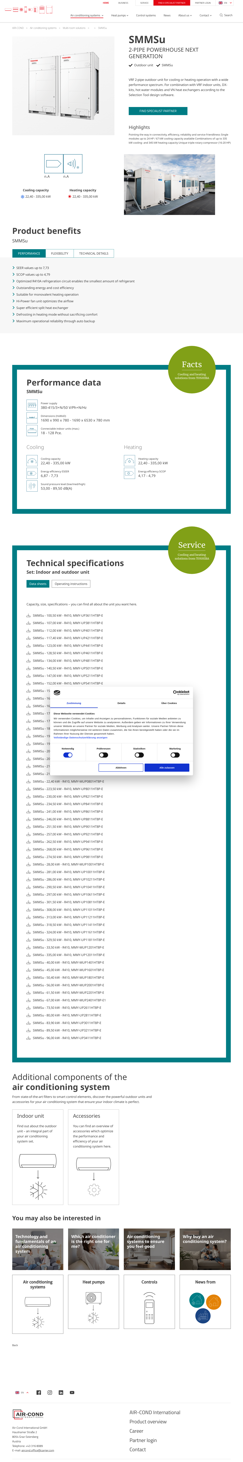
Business (121, 2)
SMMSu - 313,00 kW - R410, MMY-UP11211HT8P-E (69, 918)
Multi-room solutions (74, 28)
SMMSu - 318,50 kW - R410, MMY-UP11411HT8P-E (69, 925)
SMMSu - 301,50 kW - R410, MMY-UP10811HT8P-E (69, 902)
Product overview (150, 1424)
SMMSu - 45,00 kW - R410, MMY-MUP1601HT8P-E (68, 970)
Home (103, 2)
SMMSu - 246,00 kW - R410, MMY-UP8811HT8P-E (68, 819)
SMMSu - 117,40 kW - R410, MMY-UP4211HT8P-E (68, 638)
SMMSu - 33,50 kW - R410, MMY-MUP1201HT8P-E (68, 948)
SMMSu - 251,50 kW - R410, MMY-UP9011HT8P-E (68, 827)
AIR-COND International (158, 1414)
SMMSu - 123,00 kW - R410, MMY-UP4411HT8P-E (68, 646)
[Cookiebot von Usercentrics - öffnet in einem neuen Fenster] (175, 692)
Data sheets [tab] (38, 584)
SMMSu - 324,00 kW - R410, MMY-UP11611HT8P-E (69, 933)
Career (137, 1434)
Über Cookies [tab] (169, 703)
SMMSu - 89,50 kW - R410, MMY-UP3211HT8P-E (67, 1031)
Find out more (37, 1306)
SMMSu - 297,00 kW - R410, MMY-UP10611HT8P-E (69, 895)
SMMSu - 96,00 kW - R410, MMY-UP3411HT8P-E (67, 1038)
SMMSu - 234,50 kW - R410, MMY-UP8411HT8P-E (68, 804)
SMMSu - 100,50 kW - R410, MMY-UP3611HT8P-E (68, 616)
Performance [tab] (29, 253)
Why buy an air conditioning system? (204, 1241)
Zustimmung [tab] (74, 703)
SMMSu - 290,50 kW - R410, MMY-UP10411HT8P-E (69, 887)
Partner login (200, 2)
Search (226, 17)
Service (142, 2)
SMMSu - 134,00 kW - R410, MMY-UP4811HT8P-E (68, 661)
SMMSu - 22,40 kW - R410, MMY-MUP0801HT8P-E (68, 782)
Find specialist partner (159, 111)
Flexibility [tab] (60, 253)
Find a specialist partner (169, 2)
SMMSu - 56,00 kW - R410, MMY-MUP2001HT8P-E (68, 985)
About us (181, 17)
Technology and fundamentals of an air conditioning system (35, 1246)
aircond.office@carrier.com (37, 1452)
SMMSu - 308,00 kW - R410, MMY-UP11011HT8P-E (69, 910)
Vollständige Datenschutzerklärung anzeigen (80, 737)
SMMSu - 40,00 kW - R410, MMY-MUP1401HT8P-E (68, 963)
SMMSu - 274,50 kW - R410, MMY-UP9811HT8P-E (68, 857)
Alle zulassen (166, 767)
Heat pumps (116, 17)
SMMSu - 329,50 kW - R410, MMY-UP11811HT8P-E (69, 940)
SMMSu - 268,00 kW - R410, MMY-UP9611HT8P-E (68, 850)
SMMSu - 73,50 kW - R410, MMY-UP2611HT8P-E (67, 1008)
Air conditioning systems (83, 17)
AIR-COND (18, 28)
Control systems (143, 17)
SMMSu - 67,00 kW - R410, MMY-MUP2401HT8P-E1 (69, 1000)
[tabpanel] (63, 85)
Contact (201, 17)
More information (37, 1158)
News (164, 17)
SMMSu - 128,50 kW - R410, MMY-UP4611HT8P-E (68, 654)
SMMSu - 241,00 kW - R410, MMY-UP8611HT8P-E (68, 812)
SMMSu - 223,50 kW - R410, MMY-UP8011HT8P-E (68, 789)
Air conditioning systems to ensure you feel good (145, 1243)
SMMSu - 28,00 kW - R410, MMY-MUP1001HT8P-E (68, 865)
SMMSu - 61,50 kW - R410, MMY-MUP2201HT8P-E (68, 993)
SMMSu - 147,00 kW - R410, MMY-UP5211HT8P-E (68, 676)
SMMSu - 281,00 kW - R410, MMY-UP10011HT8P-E (69, 872)
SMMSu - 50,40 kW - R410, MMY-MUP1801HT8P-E (68, 978)
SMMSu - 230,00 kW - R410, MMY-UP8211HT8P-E (68, 797)
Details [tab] (122, 703)
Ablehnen (121, 767)
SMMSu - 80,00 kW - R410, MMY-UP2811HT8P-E (67, 1016)
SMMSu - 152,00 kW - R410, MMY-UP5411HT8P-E (68, 684)
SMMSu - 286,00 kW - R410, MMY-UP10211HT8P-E (69, 880)
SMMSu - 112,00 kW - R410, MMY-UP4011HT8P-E (68, 631)
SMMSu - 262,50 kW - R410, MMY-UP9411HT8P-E (68, 842)
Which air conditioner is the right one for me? (93, 1243)
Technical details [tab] (95, 253)
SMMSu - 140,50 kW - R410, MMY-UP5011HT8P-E (68, 669)
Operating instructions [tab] (73, 584)
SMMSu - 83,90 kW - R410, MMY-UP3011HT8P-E (67, 1023)
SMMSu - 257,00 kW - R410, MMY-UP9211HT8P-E (68, 835)
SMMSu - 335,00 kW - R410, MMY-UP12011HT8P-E (69, 955)
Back (15, 1347)
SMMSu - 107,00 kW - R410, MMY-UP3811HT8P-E (68, 623)
